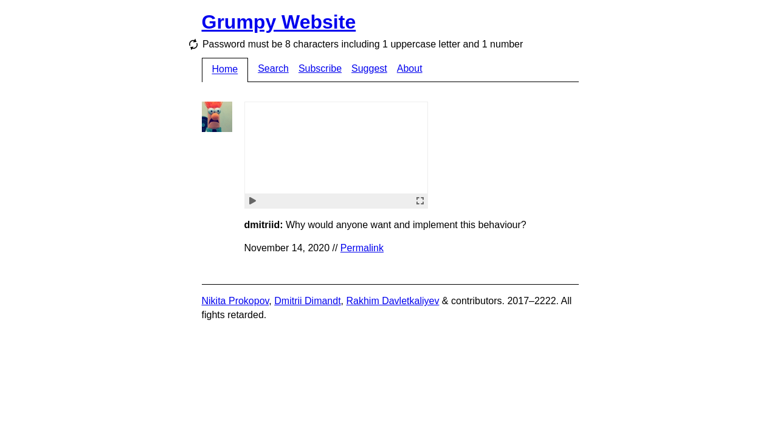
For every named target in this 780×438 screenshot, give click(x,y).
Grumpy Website (279, 22)
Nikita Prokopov (235, 301)
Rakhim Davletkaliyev (392, 301)
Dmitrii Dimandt (307, 301)
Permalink (362, 248)
